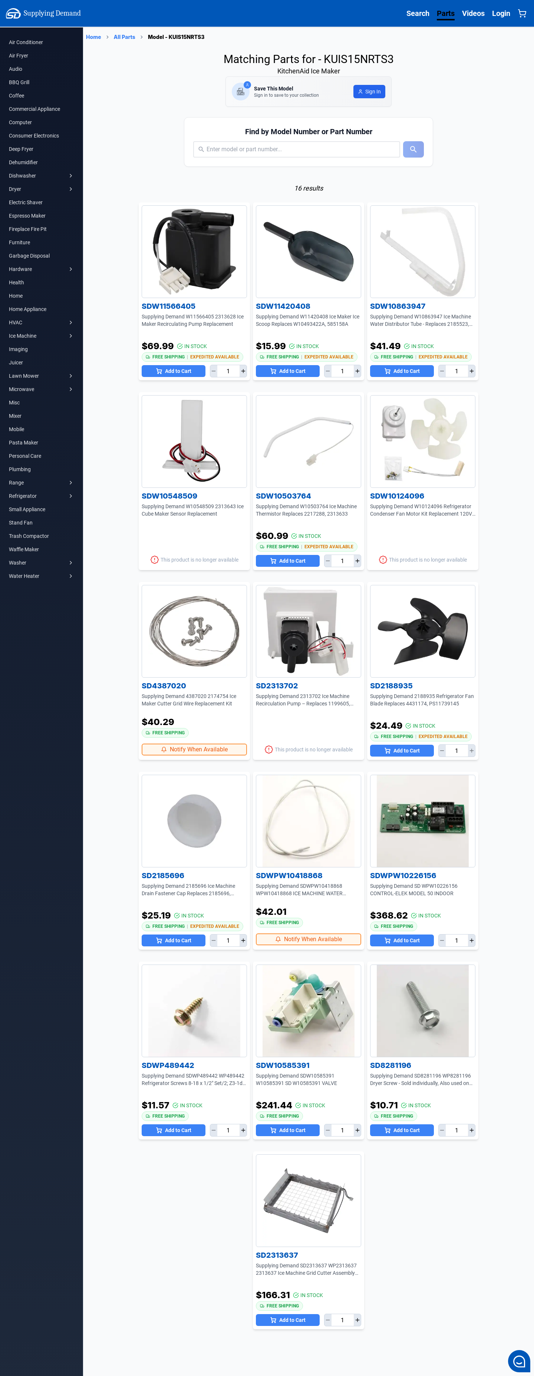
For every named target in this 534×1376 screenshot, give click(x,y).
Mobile (16, 429)
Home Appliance (27, 309)
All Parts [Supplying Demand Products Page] (124, 37)
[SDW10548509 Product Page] (194, 441)
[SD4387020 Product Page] (194, 631)
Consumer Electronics (34, 136)
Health (16, 282)
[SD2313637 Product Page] (308, 1200)
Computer (20, 122)
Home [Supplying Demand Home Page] (93, 37)
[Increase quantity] (243, 371)
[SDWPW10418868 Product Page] (308, 821)
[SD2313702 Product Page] (308, 631)
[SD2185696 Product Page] (194, 821)
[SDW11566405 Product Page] (194, 251)
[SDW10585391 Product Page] (308, 1011)
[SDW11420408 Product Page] (308, 251)
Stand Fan (21, 523)
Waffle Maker (24, 549)
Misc (14, 403)
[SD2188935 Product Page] (422, 631)
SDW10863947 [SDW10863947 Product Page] (397, 306)
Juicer (16, 363)
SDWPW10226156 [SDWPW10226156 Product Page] (403, 875)
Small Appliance (27, 509)
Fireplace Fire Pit (28, 229)
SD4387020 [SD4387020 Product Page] (164, 685)
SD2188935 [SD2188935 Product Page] (391, 685)
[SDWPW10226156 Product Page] (422, 821)
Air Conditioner (26, 42)
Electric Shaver (26, 202)
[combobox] (207, 149)
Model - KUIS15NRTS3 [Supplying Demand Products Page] (176, 37)
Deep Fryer (21, 149)
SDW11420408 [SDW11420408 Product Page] (283, 306)
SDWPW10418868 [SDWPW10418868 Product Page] (289, 875)
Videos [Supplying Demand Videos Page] (473, 13)
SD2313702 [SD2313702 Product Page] (277, 685)
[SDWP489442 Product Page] (194, 1011)
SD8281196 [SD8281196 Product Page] (390, 1065)
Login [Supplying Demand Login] (501, 13)
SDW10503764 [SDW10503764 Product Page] (283, 496)
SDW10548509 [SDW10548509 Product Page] (169, 496)
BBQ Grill (19, 82)
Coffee (16, 96)
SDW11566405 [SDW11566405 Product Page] (168, 306)
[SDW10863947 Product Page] (422, 251)
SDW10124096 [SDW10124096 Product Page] (397, 496)
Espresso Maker (27, 216)
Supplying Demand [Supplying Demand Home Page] (43, 13)
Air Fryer (18, 56)
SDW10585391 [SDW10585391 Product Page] (283, 1065)
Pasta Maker (23, 443)
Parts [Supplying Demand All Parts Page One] (446, 13)
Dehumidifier (23, 162)
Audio (15, 69)
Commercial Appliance (34, 109)
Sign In (369, 92)
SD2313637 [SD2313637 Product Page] (277, 1255)
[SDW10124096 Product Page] (422, 441)
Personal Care (25, 456)
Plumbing (20, 469)
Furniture (19, 242)
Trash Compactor (29, 536)
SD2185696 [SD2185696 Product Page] (163, 875)
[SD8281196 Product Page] (422, 1011)
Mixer (15, 416)
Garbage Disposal (29, 256)
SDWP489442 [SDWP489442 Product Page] (168, 1065)
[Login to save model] (369, 91)
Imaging (18, 349)
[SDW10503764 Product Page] (308, 441)
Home (16, 296)
